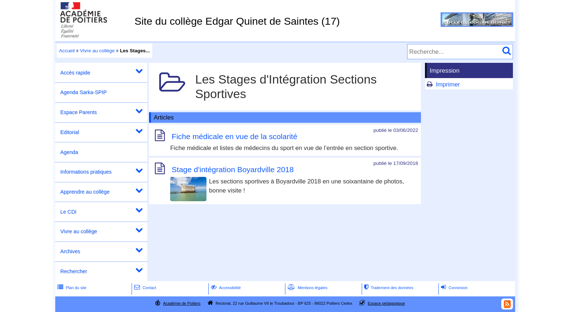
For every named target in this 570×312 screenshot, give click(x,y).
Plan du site (71, 287)
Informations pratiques (86, 172)
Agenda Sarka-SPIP (83, 92)
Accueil (67, 50)
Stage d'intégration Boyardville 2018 (233, 170)
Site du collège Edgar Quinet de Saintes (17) (237, 21)
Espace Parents (78, 112)
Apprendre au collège (85, 192)
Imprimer (448, 84)
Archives (70, 251)
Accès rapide (75, 73)
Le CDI (68, 212)
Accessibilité (225, 287)
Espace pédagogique (386, 303)
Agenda (69, 152)
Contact (144, 287)
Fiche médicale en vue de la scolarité (234, 137)
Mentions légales (307, 287)
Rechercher (73, 271)
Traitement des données (388, 287)
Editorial (69, 132)
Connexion (453, 287)
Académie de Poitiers (181, 303)
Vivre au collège (97, 50)
